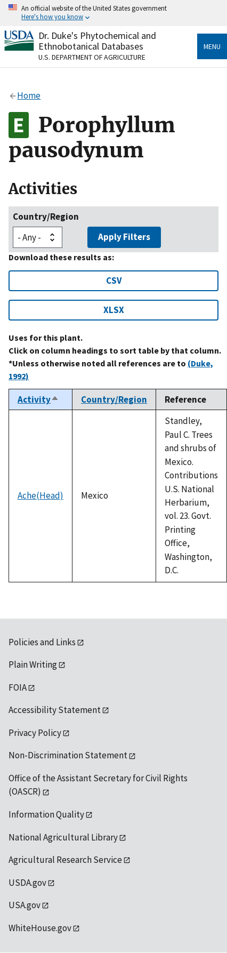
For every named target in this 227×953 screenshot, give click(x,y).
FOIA (18, 687)
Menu (212, 46)
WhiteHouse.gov (40, 928)
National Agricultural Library (63, 837)
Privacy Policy (35, 733)
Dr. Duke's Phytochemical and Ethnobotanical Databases (97, 40)
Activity (38, 399)
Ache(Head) (40, 495)
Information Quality (46, 814)
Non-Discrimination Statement (68, 755)
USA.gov (24, 905)
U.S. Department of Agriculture (91, 57)
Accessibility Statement (55, 710)
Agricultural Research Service (65, 860)
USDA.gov (27, 882)
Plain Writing (33, 664)
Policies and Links (42, 642)
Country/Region (46, 216)
